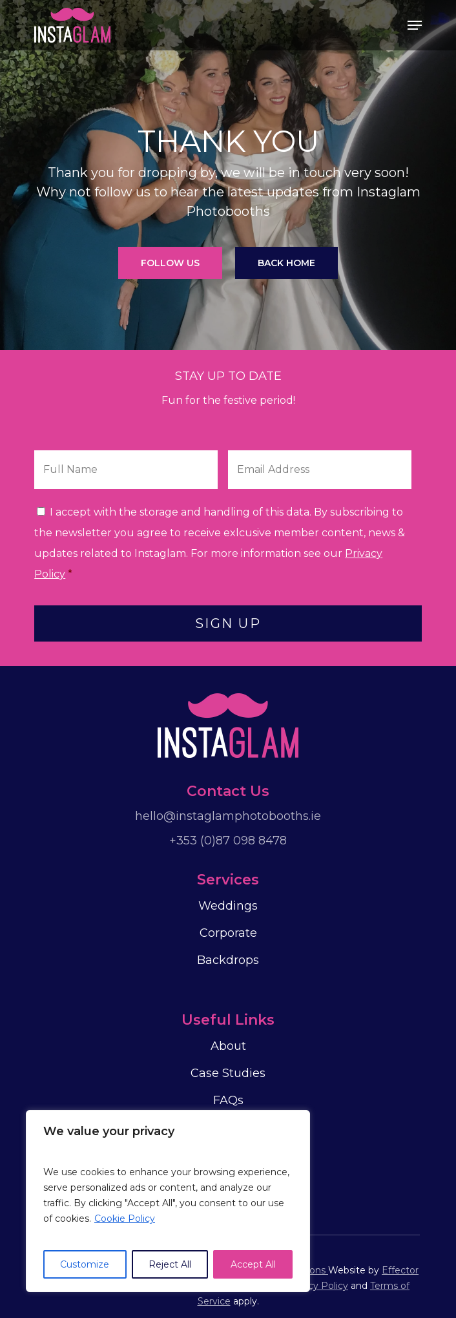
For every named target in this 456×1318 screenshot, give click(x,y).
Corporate (228, 933)
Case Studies (228, 1073)
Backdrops (228, 960)
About (228, 1046)
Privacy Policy (316, 1286)
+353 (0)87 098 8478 (228, 840)
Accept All (253, 1264)
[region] (168, 1201)
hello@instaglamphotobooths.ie (228, 816)
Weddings (228, 906)
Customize (84, 1264)
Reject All (170, 1264)
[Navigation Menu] (415, 25)
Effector (400, 1270)
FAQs (228, 1100)
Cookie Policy (124, 1218)
